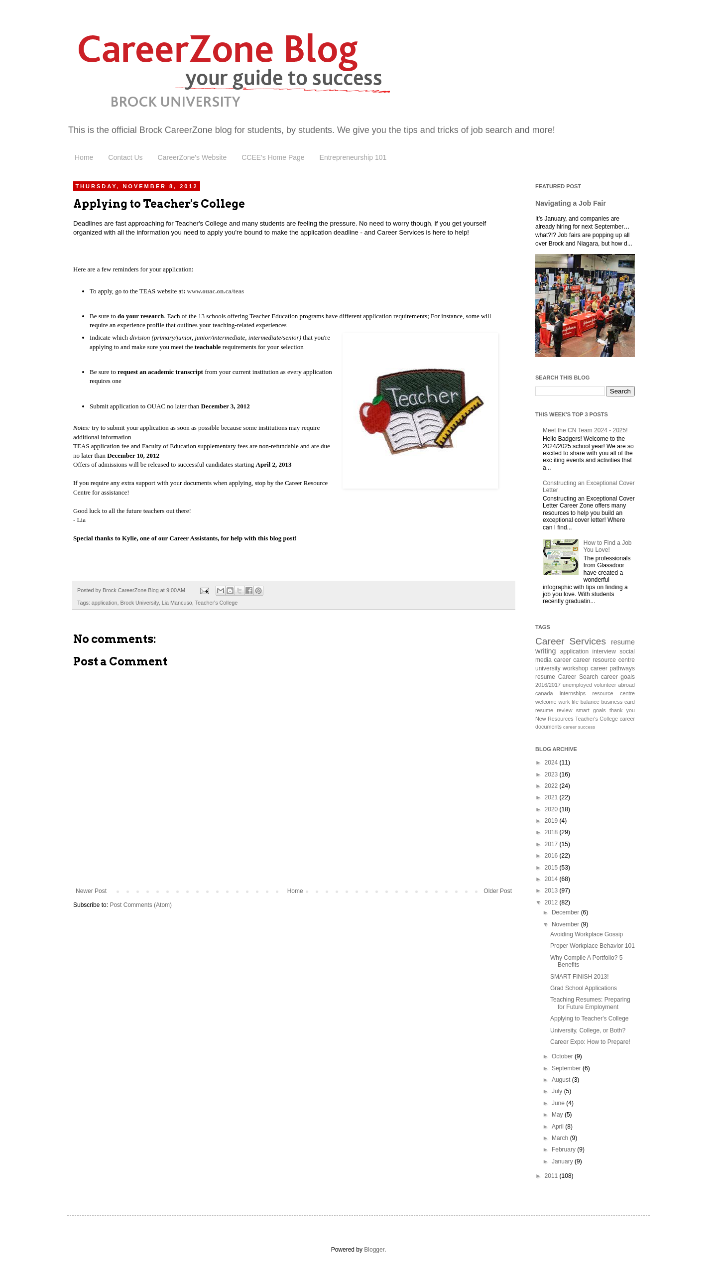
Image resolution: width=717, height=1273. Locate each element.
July (558, 1091)
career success (579, 727)
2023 (552, 774)
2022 (552, 785)
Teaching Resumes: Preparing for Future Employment (590, 1003)
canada (544, 693)
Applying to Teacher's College (589, 1018)
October (563, 1056)
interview (604, 651)
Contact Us (125, 157)
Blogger (374, 1249)
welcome (546, 702)
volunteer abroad (614, 685)
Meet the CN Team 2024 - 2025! (585, 430)
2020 (552, 809)
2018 (552, 832)
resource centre (614, 693)
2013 (552, 890)
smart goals (591, 710)
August (562, 1079)
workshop (575, 668)
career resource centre (604, 659)
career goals (618, 676)
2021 (552, 797)
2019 (552, 820)
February (564, 1149)
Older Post (497, 891)
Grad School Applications (583, 988)
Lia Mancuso (177, 603)
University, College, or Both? (587, 1030)
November (566, 924)
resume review (553, 710)
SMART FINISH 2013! (579, 976)
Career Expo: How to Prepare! (590, 1041)
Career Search (578, 676)
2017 (552, 844)
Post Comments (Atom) (141, 904)
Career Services (570, 641)
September (567, 1068)
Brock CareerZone (177, 130)
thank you (622, 710)
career (562, 659)
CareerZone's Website (192, 157)
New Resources (554, 719)
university (548, 668)
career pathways (613, 668)
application (105, 603)
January (563, 1161)
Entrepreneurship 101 (353, 157)
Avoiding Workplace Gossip (586, 934)
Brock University (139, 603)
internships (573, 693)
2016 (552, 855)
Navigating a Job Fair (570, 203)
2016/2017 (548, 685)
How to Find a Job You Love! (608, 546)
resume (545, 676)
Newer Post (91, 891)
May (558, 1114)
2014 (552, 879)
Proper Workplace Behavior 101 (592, 945)
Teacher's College (216, 603)
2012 (552, 902)
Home (84, 157)
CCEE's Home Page (272, 157)
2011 (552, 1175)
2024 (552, 762)
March (561, 1138)
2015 (552, 867)
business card (618, 702)
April (558, 1126)
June (559, 1103)
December (566, 912)
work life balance (578, 702)
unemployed (577, 685)
